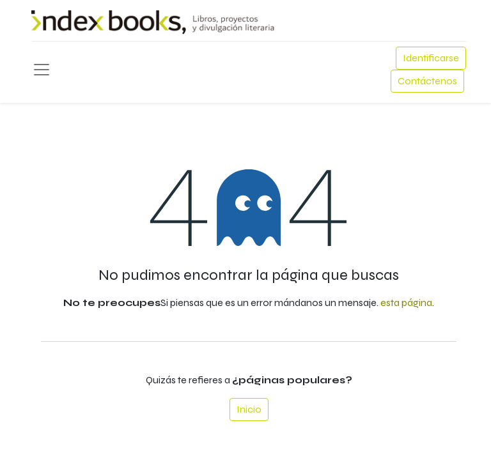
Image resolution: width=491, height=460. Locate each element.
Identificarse (431, 58)
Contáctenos (427, 81)
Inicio (249, 409)
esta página (406, 302)
